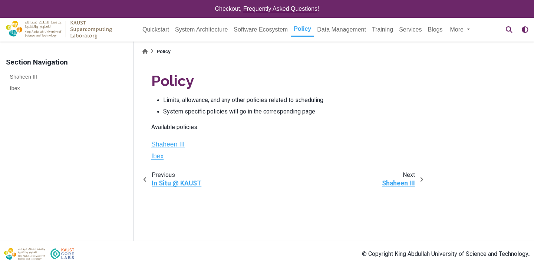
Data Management (341, 29)
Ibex (15, 88)
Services (410, 29)
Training (382, 29)
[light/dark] (525, 29)
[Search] (509, 29)
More (457, 29)
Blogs (435, 29)
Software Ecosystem (261, 29)
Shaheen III (23, 77)
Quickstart (155, 29)
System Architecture (201, 29)
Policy (302, 29)
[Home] (145, 51)
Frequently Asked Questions (280, 9)
